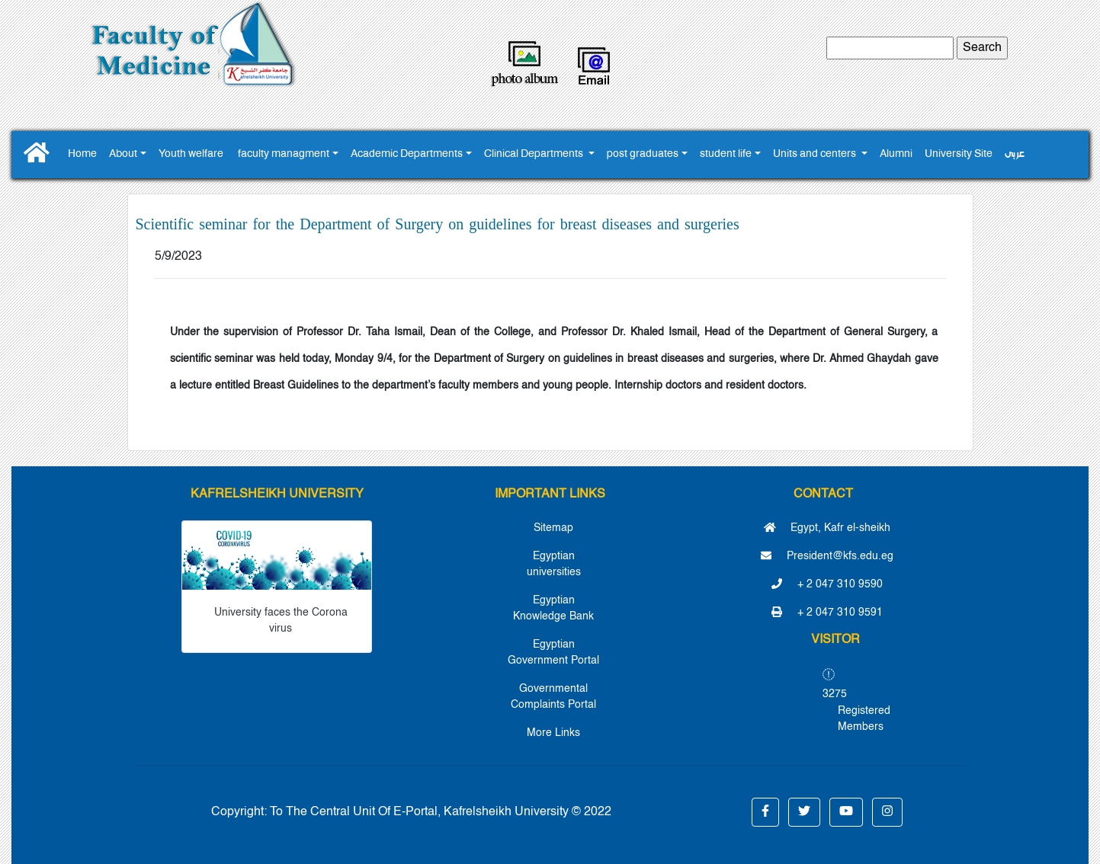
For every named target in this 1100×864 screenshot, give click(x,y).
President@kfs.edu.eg (827, 556)
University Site (959, 154)
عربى (1015, 154)
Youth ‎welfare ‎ (192, 154)
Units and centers (815, 154)
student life (726, 154)
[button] (765, 812)
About (123, 154)
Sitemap (553, 528)
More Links (553, 733)
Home (82, 154)
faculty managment (283, 154)
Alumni (896, 154)
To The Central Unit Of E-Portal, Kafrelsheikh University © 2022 (440, 812)
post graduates (642, 154)
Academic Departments (407, 154)
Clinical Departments (534, 154)
